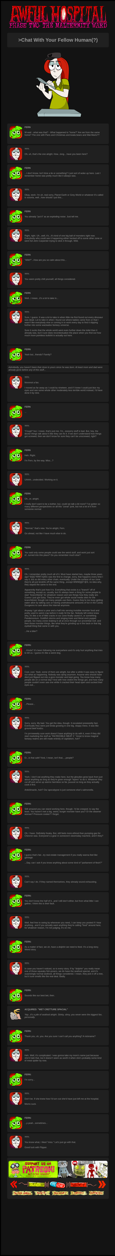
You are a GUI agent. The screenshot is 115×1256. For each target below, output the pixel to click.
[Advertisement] (23, 1224)
